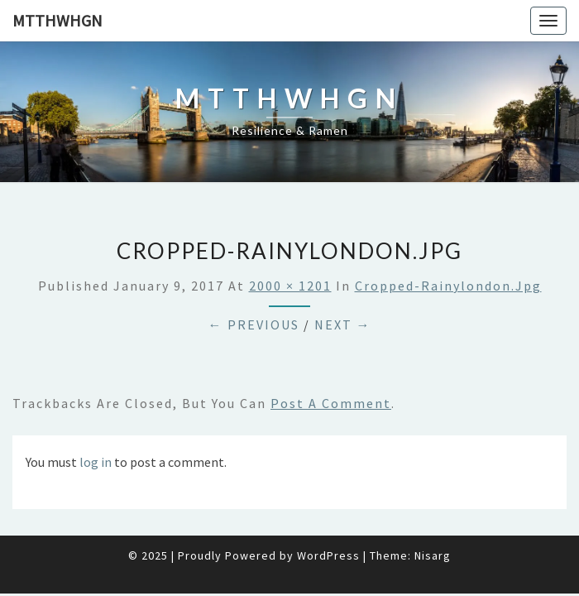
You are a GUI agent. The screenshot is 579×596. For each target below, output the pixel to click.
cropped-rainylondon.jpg (448, 285)
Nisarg (432, 555)
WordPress (328, 555)
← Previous (253, 324)
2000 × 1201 (290, 285)
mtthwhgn (57, 20)
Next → (342, 324)
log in (95, 462)
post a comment (330, 403)
